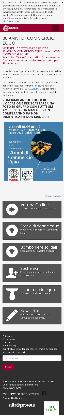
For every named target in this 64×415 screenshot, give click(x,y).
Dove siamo (9, 339)
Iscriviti (8, 366)
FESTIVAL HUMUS (32, 88)
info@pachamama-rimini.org (23, 384)
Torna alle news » (52, 195)
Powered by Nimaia (12, 398)
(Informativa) (11, 21)
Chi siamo (7, 336)
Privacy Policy (9, 345)
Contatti (6, 342)
